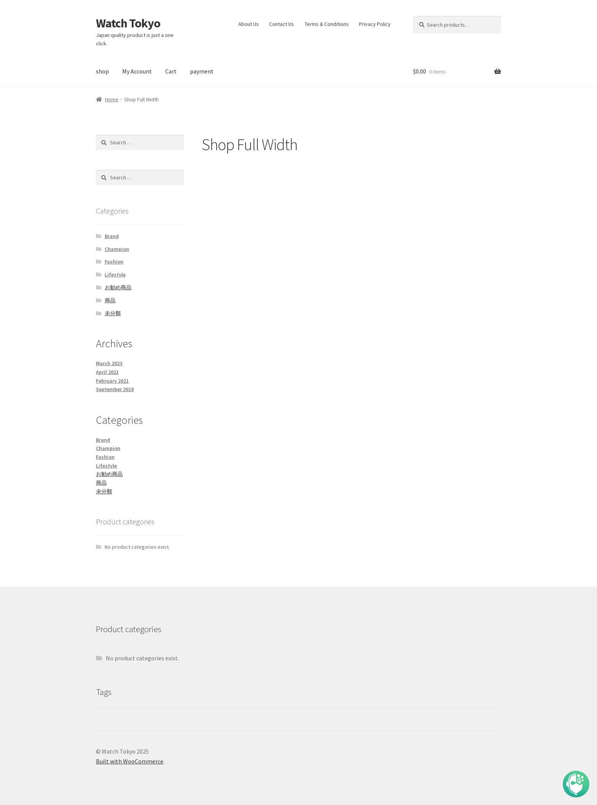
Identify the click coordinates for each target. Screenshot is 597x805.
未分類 (113, 313)
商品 (110, 300)
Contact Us (281, 24)
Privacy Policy (375, 24)
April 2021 (107, 372)
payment (202, 71)
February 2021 (112, 380)
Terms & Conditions (327, 24)
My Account (137, 71)
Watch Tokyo (128, 23)
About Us (248, 24)
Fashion (114, 261)
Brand (112, 236)
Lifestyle (115, 274)
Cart (171, 71)
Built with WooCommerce (129, 761)
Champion (117, 249)
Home (111, 99)
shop (102, 71)
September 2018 (115, 389)
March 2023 (109, 363)
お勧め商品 (118, 287)
